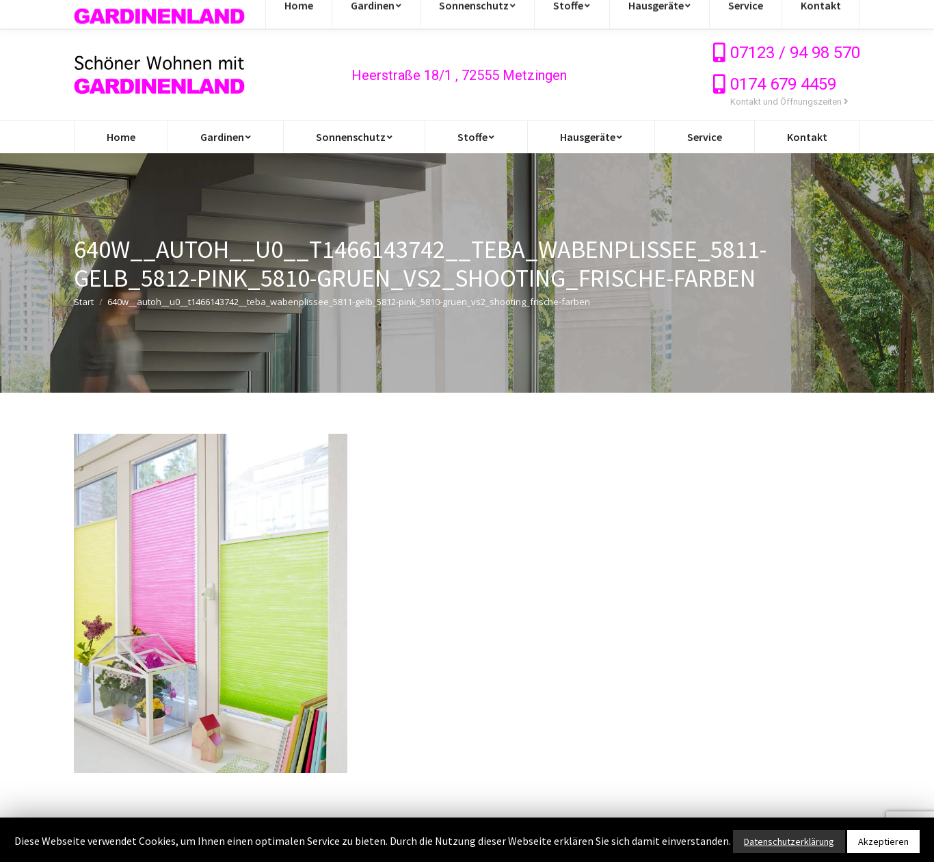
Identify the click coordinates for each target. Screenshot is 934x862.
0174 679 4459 (783, 84)
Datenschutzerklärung (789, 841)
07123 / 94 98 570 (795, 52)
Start (84, 302)
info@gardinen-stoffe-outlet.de (158, 15)
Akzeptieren (883, 841)
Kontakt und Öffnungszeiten (789, 101)
